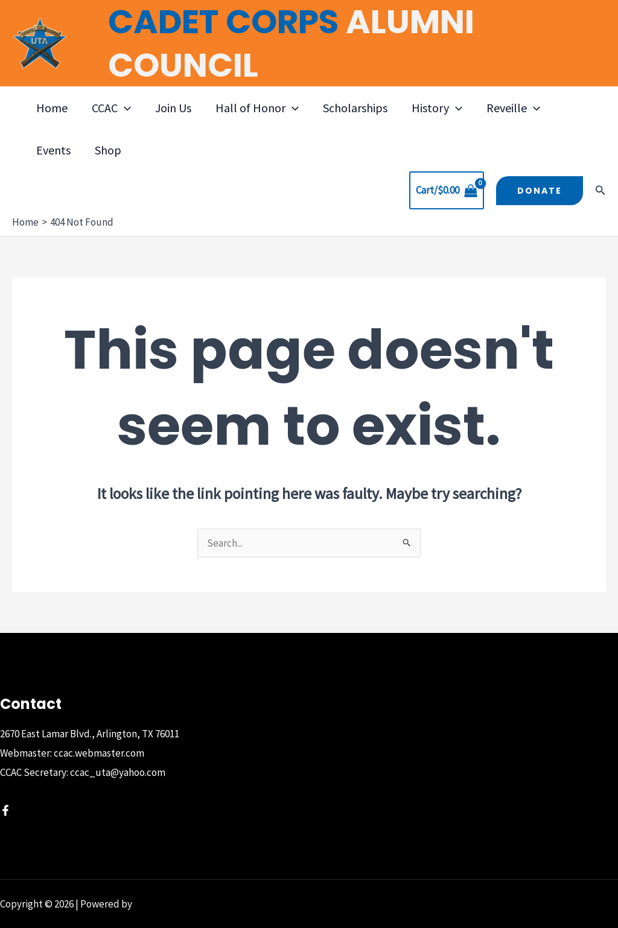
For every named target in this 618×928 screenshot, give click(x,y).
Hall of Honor (257, 108)
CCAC (111, 108)
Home (52, 107)
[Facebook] (5, 810)
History (437, 108)
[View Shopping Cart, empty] (446, 190)
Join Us (173, 107)
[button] (124, 108)
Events (53, 149)
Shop (108, 149)
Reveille (513, 108)
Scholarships (355, 107)
